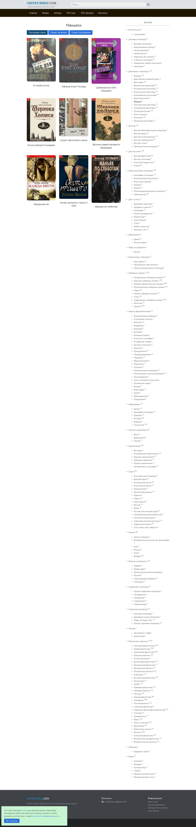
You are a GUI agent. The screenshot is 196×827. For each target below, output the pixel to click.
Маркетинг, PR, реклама (144, 57)
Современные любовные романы (148, 300)
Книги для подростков (143, 162)
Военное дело (135, 29)
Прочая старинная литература (146, 623)
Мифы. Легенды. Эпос (143, 620)
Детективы (138, 82)
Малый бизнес (140, 53)
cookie (24, 810)
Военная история (141, 335)
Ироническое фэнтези (143, 668)
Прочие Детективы (142, 111)
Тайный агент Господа (74, 86)
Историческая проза (142, 482)
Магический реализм (143, 492)
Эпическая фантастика (143, 735)
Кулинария (138, 210)
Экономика (138, 66)
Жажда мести (41, 204)
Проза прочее (140, 502)
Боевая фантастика (142, 649)
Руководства (139, 598)
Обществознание (141, 361)
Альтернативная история (144, 646)
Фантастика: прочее (142, 729)
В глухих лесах (41, 85)
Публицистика (140, 194)
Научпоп (137, 188)
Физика (137, 386)
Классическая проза (142, 485)
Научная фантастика (142, 697)
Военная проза (140, 479)
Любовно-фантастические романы (148, 284)
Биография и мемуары (143, 412)
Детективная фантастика (144, 661)
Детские (132, 126)
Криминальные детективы (145, 95)
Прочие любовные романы (145, 293)
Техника (132, 628)
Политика (138, 367)
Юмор (131, 756)
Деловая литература (137, 39)
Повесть (137, 498)
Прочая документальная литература (149, 191)
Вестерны (138, 450)
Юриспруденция (141, 396)
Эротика (137, 306)
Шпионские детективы (143, 121)
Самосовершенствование (145, 578)
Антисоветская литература (145, 476)
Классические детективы (144, 92)
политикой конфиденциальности (46, 816)
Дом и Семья (134, 199)
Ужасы (136, 719)
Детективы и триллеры (138, 71)
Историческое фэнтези (144, 671)
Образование (134, 404)
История (137, 418)
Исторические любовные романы (148, 277)
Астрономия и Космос (143, 319)
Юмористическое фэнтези (145, 742)
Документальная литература (141, 170)
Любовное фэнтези (142, 690)
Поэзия (137, 441)
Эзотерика (138, 582)
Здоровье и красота (142, 207)
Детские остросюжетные (144, 137)
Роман (136, 508)
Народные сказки (141, 751)
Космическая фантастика (144, 678)
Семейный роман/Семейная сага (148, 514)
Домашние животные (143, 204)
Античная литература (143, 613)
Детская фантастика (142, 156)
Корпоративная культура (144, 47)
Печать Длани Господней (41, 145)
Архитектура (139, 636)
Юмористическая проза (144, 774)
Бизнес (137, 409)
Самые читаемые (58, 32)
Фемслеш (138, 303)
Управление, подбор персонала (147, 63)
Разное (137, 252)
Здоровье (138, 415)
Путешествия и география (145, 466)
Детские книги (135, 151)
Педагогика (139, 364)
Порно (136, 290)
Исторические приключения (146, 453)
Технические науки (142, 383)
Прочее (132, 532)
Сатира (137, 770)
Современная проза (142, 524)
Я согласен (13, 820)
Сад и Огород (139, 220)
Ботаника (138, 332)
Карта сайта (153, 801)
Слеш (136, 296)
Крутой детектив (141, 98)
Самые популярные (81, 32)
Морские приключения (144, 457)
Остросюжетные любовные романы (149, 287)
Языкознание (139, 399)
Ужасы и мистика (141, 722)
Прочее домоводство (143, 213)
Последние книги (37, 32)
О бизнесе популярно (143, 60)
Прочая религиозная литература (148, 572)
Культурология (140, 351)
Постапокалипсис (141, 703)
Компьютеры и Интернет (139, 257)
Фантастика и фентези (138, 641)
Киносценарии (140, 242)
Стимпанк (138, 713)
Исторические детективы (144, 88)
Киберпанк (138, 674)
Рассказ (137, 505)
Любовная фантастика (143, 687)
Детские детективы (142, 159)
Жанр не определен (137, 247)
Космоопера (139, 681)
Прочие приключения (143, 463)
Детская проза (140, 133)
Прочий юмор (140, 767)
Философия (139, 389)
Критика (137, 185)
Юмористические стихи (144, 777)
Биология (138, 322)
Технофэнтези (140, 716)
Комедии (137, 764)
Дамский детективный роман (146, 79)
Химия (136, 393)
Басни (136, 434)
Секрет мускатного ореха (73, 140)
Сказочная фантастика (143, 706)
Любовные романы (137, 273)
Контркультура (140, 489)
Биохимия (138, 329)
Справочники (139, 601)
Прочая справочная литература (147, 591)
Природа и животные (143, 460)
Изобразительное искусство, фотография (151, 540)
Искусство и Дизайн (142, 181)
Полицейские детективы (144, 108)
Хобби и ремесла (141, 226)
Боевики (137, 76)
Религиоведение (141, 377)
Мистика (137, 694)
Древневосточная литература (146, 617)
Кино (136, 546)
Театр (136, 553)
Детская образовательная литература (150, 130)
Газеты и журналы (141, 537)
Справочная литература (139, 587)
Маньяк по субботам (106, 206)
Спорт (136, 223)
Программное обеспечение (146, 264)
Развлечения (139, 217)
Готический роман (141, 658)
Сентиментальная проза (144, 517)
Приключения (134, 446)
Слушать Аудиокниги (156, 804)
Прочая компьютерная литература (148, 268)
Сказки (137, 165)
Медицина (138, 357)
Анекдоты (138, 761)
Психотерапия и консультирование (149, 373)
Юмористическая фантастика (146, 738)
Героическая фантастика (144, 652)
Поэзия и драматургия (138, 430)
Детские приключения (143, 140)
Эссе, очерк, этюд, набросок (146, 527)
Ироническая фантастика (144, 665)
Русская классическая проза (146, 511)
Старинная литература (138, 609)
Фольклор (133, 747)
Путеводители (140, 594)
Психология (139, 425)
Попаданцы (139, 700)
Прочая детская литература (145, 146)
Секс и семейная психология (146, 380)
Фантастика (139, 726)
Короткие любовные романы (146, 281)
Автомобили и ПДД (142, 633)
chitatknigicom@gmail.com (115, 801)
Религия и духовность (138, 561)
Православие (139, 569)
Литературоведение (142, 354)
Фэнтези (137, 732)
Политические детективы (145, 105)
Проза (131, 471)
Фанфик (137, 556)
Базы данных (139, 261)
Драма (136, 239)
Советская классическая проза (147, 521)
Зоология (138, 348)
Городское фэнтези (142, 655)
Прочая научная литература (145, 370)
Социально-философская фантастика (149, 710)
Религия (137, 575)
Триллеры (138, 117)
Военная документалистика (145, 178)
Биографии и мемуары (143, 175)
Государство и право (142, 341)
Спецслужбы (139, 34)
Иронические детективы (144, 85)
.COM (41, 3)
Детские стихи (140, 143)
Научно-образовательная (139, 311)
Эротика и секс (140, 229)
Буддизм (137, 565)
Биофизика (138, 325)
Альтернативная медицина (145, 316)
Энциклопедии (140, 604)
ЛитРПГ (137, 684)
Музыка (137, 550)
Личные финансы (141, 50)
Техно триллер (140, 114)
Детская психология (142, 345)
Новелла (137, 495)
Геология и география (143, 338)
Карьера (137, 421)
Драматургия (134, 234)
